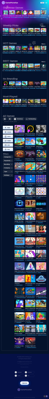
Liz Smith (13, 106)
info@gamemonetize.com (24, 361)
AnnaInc (25, 88)
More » (44, 8)
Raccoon (13, 35)
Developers (18, 372)
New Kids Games (41, 160)
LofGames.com (19, 222)
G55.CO (31, 106)
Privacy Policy (24, 367)
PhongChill (38, 70)
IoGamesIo (38, 88)
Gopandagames (20, 260)
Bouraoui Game (20, 210)
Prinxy (6, 17)
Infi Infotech (20, 17)
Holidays (8, 175)
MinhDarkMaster (42, 210)
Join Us (24, 383)
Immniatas (13, 17)
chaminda (26, 17)
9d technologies (15, 88)
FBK (17, 172)
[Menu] (46, 2)
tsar (39, 247)
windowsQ (19, 88)
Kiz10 (37, 52)
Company (8, 168)
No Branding (31, 119)
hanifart (18, 347)
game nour (29, 197)
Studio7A (44, 106)
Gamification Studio (20, 297)
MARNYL (25, 52)
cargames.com (39, 106)
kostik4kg (29, 247)
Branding (8, 164)
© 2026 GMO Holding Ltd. (24, 356)
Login (42, 2)
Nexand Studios (30, 160)
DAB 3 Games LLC (21, 106)
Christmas (18, 119)
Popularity (8, 160)
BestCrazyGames (34, 52)
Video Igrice (41, 135)
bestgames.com (8, 35)
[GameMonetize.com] (9, 3)
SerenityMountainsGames (22, 335)
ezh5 (39, 197)
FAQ (27, 376)
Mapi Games (7, 106)
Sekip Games (39, 17)
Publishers (28, 372)
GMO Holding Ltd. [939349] (30, 397)
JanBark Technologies (32, 172)
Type (8, 171)
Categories (8, 157)
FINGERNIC (32, 17)
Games (17, 376)
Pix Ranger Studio (20, 247)
